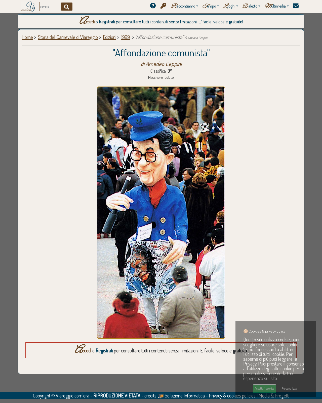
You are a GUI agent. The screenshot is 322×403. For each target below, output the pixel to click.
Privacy (215, 395)
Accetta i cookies (264, 388)
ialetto (249, 6)
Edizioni (109, 37)
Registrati (107, 21)
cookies (234, 395)
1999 (125, 37)
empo (209, 6)
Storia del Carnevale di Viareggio (68, 37)
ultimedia (275, 6)
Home (27, 37)
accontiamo (183, 6)
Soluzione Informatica (181, 395)
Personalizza (289, 388)
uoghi (229, 6)
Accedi (87, 21)
